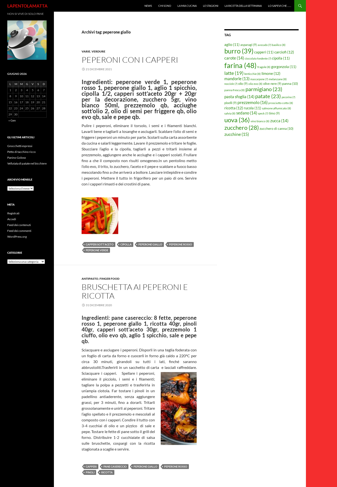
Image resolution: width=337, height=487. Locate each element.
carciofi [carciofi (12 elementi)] (284, 52)
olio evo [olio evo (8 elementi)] (255, 84)
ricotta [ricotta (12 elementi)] (233, 108)
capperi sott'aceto (100, 244)
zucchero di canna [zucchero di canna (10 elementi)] (276, 128)
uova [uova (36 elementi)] (237, 120)
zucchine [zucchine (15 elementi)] (236, 134)
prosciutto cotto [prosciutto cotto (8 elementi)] (280, 103)
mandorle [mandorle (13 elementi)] (237, 78)
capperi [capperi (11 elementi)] (264, 52)
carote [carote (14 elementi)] (234, 58)
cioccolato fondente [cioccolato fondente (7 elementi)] (258, 58)
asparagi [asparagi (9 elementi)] (248, 45)
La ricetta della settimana (243, 5)
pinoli (90, 472)
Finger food (109, 278)
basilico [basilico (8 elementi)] (279, 45)
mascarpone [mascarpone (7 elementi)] (259, 79)
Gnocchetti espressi (19, 146)
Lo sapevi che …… (279, 5)
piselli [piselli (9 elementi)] (230, 103)
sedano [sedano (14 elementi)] (246, 112)
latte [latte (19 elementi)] (234, 73)
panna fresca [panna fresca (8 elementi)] (234, 90)
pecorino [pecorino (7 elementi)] (288, 97)
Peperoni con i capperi (130, 60)
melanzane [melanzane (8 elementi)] (278, 79)
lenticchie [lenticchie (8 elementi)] (252, 74)
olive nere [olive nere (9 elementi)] (272, 84)
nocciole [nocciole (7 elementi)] (230, 83)
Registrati (13, 213)
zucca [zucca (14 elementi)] (279, 120)
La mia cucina (187, 5)
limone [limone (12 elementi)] (270, 73)
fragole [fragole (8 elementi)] (263, 67)
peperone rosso (180, 244)
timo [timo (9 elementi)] (274, 113)
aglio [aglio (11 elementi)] (232, 44)
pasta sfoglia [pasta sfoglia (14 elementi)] (239, 96)
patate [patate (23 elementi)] (268, 96)
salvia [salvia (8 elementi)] (230, 113)
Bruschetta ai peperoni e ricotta (135, 291)
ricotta (107, 472)
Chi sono (164, 5)
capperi (91, 466)
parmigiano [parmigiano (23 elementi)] (263, 89)
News (148, 5)
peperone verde (97, 250)
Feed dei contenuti (19, 225)
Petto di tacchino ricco (21, 152)
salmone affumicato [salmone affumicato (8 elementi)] (276, 108)
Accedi (11, 219)
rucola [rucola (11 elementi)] (252, 108)
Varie (86, 51)
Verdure (98, 51)
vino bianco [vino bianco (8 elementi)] (260, 121)
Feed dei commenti (19, 231)
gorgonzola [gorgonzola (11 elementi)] (283, 66)
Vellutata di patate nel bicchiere (27, 163)
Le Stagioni (210, 5)
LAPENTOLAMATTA (27, 6)
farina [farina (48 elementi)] (240, 65)
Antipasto (90, 278)
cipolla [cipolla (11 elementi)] (281, 58)
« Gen (12, 120)
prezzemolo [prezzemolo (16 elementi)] (252, 102)
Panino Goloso (16, 157)
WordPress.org (17, 236)
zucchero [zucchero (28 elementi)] (241, 127)
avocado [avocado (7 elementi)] (264, 44)
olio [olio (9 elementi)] (243, 84)
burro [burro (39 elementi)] (238, 51)
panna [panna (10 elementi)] (290, 83)
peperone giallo (150, 244)
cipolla (126, 244)
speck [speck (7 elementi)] (263, 113)
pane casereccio (115, 466)
